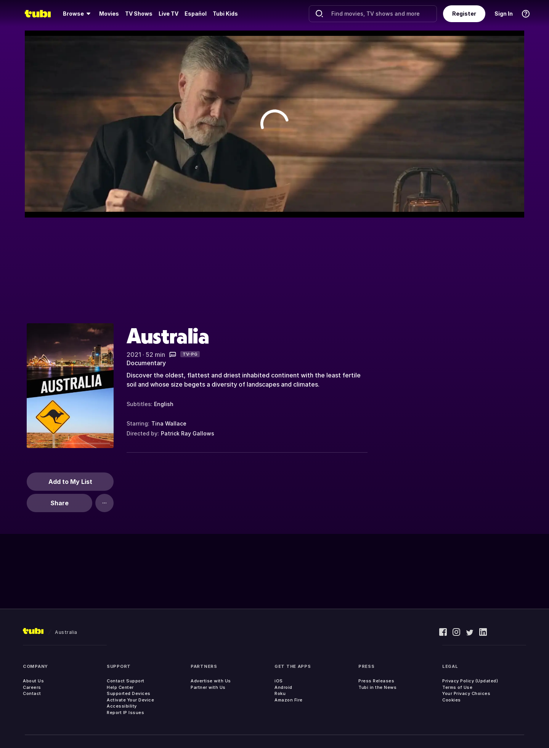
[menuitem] (78, 13)
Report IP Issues (125, 712)
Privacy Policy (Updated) (470, 681)
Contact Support (125, 681)
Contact (32, 693)
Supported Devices (129, 693)
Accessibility (122, 706)
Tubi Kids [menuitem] (225, 13)
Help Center (120, 687)
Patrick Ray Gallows (187, 433)
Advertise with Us (211, 681)
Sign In (503, 13)
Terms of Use (457, 687)
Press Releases (376, 681)
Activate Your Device (130, 700)
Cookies (451, 700)
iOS (278, 681)
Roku (280, 693)
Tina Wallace (168, 423)
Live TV (168, 13)
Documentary (146, 363)
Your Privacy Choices (466, 693)
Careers (32, 687)
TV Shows (138, 13)
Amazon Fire (288, 700)
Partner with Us (208, 687)
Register (464, 13)
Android (283, 687)
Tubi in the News (377, 687)
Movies (109, 13)
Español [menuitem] (196, 13)
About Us (33, 681)
